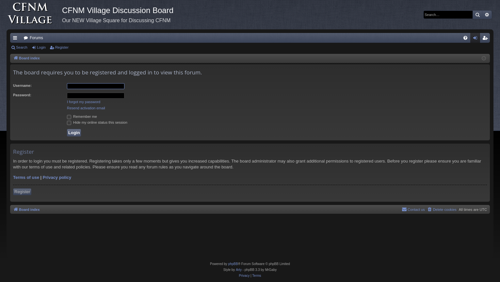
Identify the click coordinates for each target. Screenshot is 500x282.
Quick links (16, 39)
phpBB (233, 264)
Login (41, 47)
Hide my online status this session (97, 122)
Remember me (82, 116)
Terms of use (26, 177)
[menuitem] (465, 38)
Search (21, 47)
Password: (22, 95)
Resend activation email (86, 108)
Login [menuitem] (476, 39)
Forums (36, 38)
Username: (22, 85)
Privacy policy (57, 177)
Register (62, 47)
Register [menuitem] (486, 39)
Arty (239, 270)
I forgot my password (83, 102)
